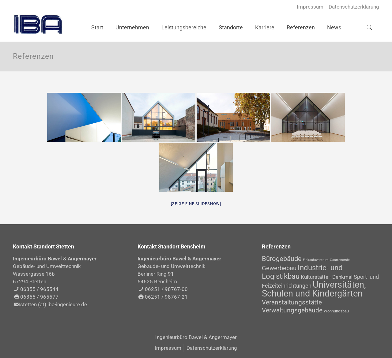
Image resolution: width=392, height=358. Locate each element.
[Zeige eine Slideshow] (196, 203)
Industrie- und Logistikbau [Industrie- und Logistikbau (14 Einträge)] (302, 272)
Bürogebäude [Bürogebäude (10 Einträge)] (282, 259)
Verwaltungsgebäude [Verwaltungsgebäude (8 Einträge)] (292, 310)
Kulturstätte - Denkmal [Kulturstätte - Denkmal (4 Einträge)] (326, 277)
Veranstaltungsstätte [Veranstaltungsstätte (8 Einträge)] (292, 302)
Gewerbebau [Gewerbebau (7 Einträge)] (279, 268)
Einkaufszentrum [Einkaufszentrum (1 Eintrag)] (316, 260)
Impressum (310, 7)
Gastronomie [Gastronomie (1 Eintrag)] (340, 260)
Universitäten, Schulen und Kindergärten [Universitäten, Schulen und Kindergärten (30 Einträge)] (314, 289)
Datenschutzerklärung (354, 7)
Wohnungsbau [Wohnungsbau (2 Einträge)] (336, 310)
